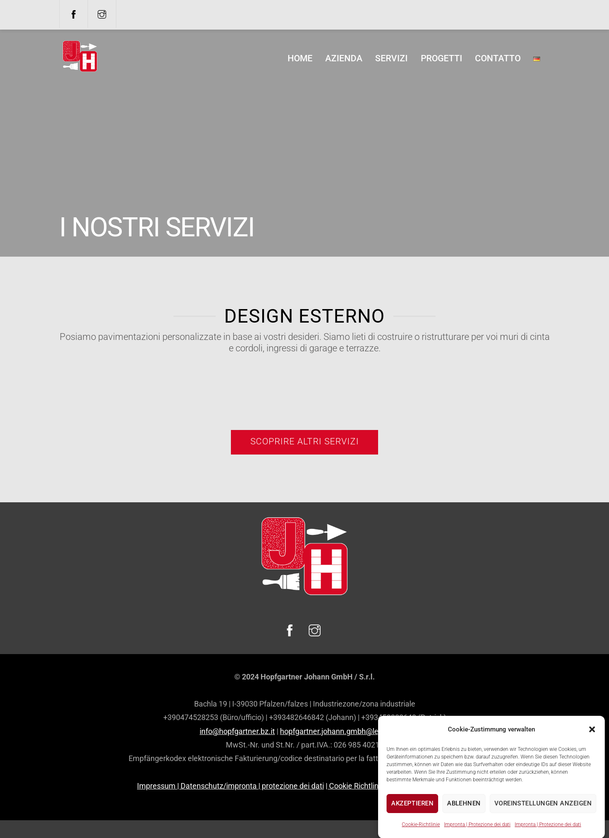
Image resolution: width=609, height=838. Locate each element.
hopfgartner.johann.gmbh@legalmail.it (344, 731)
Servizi (391, 58)
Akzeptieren (412, 813)
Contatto (498, 58)
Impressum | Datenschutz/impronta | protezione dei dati (230, 785)
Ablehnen (464, 813)
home (300, 58)
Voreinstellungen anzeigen (543, 813)
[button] (592, 739)
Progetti (441, 58)
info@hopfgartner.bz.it (237, 731)
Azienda (343, 58)
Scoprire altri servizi (304, 441)
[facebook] (73, 13)
